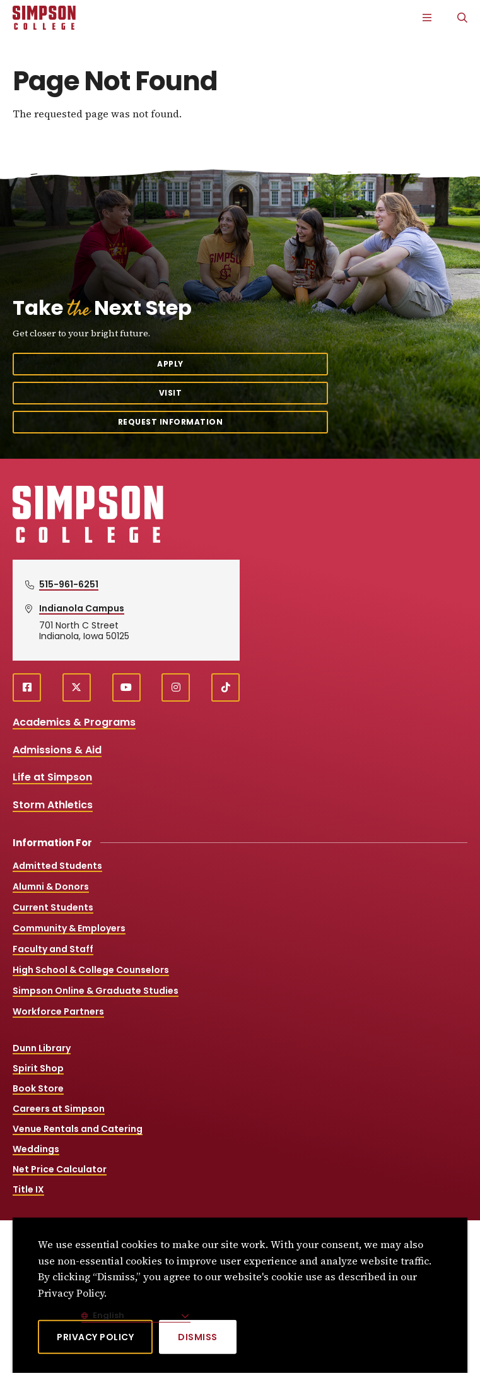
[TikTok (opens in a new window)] (225, 687)
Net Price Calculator (60, 1169)
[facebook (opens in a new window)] (27, 687)
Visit (170, 392)
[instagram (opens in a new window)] (175, 687)
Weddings (36, 1149)
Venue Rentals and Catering (78, 1129)
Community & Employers (69, 928)
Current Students (53, 907)
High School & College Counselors (91, 969)
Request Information (170, 421)
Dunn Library (42, 1048)
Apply (170, 363)
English (107, 1315)
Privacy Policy (95, 1337)
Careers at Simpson (59, 1108)
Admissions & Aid (57, 750)
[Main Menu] (427, 17)
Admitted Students (57, 865)
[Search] (462, 17)
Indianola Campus (81, 608)
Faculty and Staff (53, 949)
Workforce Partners (58, 1011)
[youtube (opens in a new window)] (126, 687)
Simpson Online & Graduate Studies (96, 990)
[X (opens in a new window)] (76, 687)
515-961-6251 (68, 584)
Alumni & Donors (51, 886)
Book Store (38, 1088)
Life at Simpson (52, 777)
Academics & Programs (74, 722)
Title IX (28, 1189)
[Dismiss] (198, 1337)
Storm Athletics (53, 805)
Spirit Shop (38, 1068)
